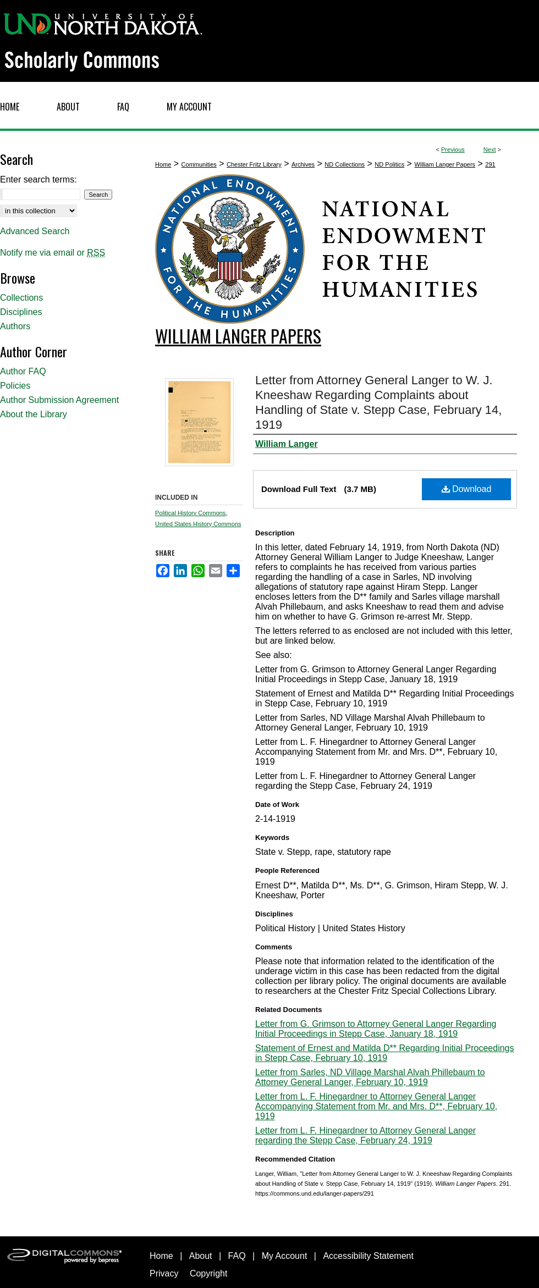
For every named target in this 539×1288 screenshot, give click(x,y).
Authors (15, 326)
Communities (199, 164)
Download (467, 489)
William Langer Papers (444, 164)
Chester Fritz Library (254, 164)
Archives (303, 164)
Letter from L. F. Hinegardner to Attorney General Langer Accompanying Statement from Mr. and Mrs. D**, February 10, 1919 (376, 1106)
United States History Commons (198, 524)
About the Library (33, 414)
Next (489, 149)
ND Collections (344, 164)
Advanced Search (34, 231)
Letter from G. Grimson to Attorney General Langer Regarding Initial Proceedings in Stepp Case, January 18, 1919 (375, 1028)
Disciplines (21, 312)
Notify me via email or (52, 253)
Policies (15, 385)
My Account (284, 1256)
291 (490, 164)
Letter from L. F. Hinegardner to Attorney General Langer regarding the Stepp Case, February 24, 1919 (365, 1135)
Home (163, 164)
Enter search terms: (38, 179)
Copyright (208, 1273)
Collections (21, 297)
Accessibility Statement (368, 1256)
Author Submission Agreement (59, 400)
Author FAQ (23, 371)
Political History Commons (190, 513)
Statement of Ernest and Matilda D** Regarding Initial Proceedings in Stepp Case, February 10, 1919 (384, 1053)
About (200, 1256)
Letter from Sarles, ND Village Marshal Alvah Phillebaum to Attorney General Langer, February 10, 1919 (370, 1077)
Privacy (164, 1273)
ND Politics (389, 164)
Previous (453, 149)
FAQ (237, 1256)
